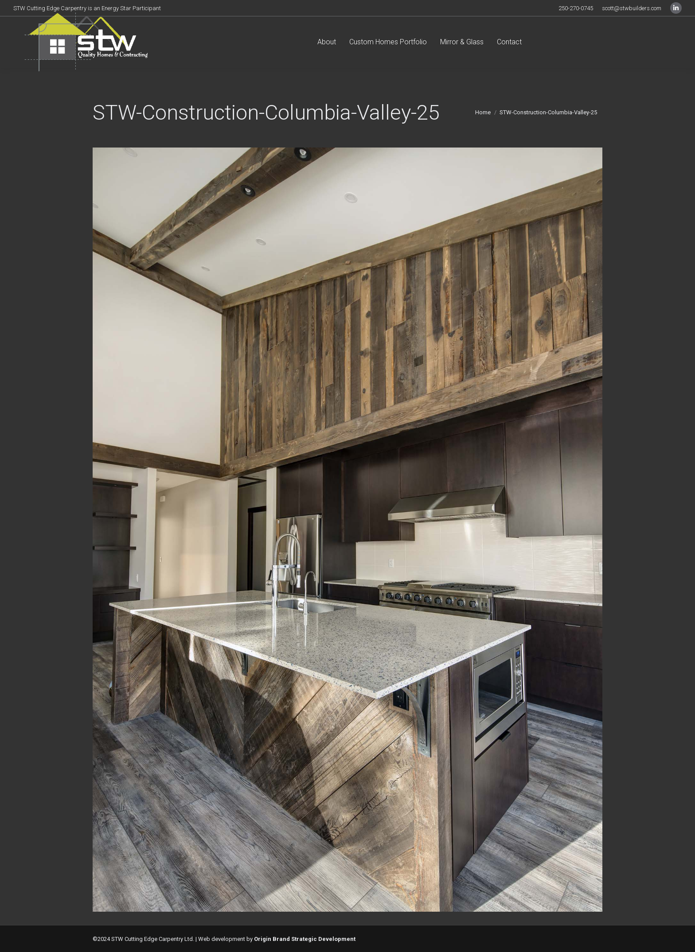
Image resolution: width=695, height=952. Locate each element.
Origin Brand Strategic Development (304, 939)
